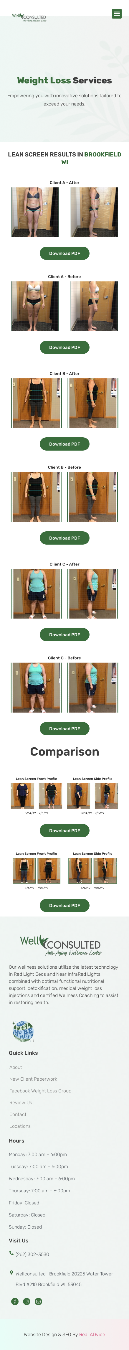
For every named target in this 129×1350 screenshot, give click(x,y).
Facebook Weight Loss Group (40, 1091)
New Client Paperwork (33, 1079)
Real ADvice (92, 1334)
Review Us (20, 1102)
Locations (20, 1126)
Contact (18, 1114)
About (15, 1067)
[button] (117, 14)
